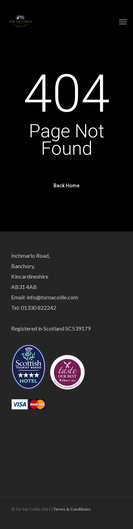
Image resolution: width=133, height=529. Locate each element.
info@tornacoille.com (52, 297)
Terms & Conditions (72, 509)
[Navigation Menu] (123, 21)
